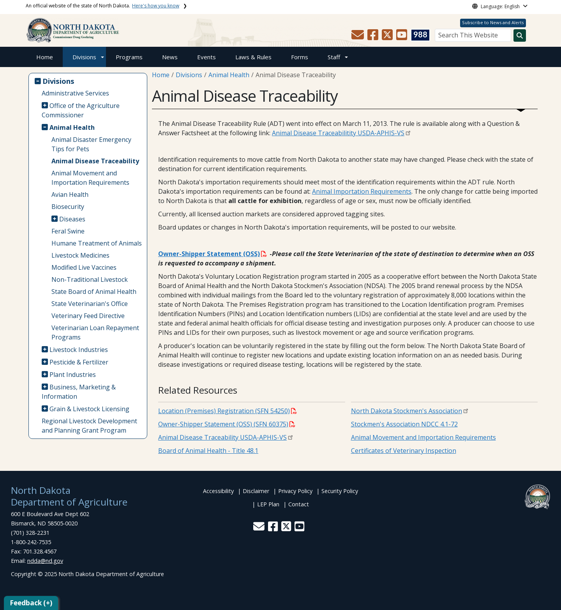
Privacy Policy (295, 491)
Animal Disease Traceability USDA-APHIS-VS (222, 437)
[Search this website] (519, 35)
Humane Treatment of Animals (96, 243)
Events (206, 57)
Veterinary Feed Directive (88, 315)
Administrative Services (75, 93)
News (170, 57)
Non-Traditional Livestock (89, 279)
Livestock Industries (78, 349)
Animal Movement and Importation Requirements (90, 178)
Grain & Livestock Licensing (89, 409)
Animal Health (72, 127)
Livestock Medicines (80, 255)
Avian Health (69, 194)
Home (44, 57)
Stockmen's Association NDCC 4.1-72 (404, 424)
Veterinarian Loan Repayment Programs (95, 332)
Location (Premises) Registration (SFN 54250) (227, 411)
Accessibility (218, 491)
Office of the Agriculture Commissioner (81, 110)
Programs (129, 57)
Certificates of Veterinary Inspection (403, 450)
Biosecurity (67, 206)
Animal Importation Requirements (361, 191)
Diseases (72, 219)
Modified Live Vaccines (83, 267)
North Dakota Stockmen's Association (406, 411)
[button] (358, 37)
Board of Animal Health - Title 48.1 (208, 450)
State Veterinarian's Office (89, 303)
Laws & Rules (253, 57)
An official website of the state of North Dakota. (102, 5)
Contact (298, 504)
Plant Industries (72, 374)
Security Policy (339, 491)
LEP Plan (268, 504)
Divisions (84, 57)
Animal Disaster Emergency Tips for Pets (91, 144)
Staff (334, 57)
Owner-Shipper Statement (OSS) (212, 253)
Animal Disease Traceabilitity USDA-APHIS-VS (338, 133)
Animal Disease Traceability (95, 161)
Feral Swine (68, 231)
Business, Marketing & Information (79, 392)
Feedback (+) (31, 602)
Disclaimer (256, 491)
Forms (299, 57)
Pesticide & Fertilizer (78, 362)
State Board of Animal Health (93, 291)
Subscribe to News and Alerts (493, 22)
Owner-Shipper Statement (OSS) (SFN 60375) (226, 424)
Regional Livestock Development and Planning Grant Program (89, 426)
